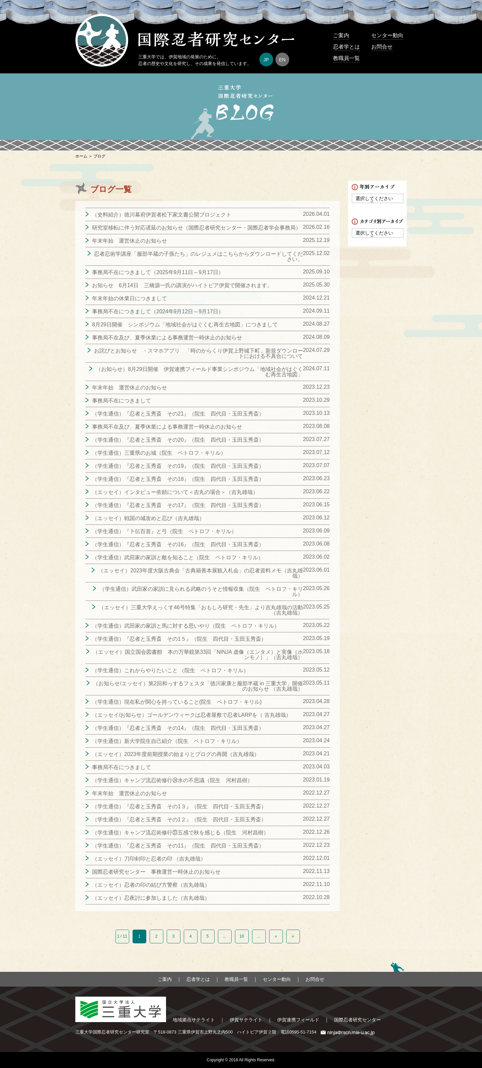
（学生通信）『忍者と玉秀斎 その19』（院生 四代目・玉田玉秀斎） (178, 466)
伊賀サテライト (246, 1019)
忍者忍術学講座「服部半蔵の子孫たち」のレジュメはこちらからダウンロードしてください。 (198, 256)
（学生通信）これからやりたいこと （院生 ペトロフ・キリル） (170, 670)
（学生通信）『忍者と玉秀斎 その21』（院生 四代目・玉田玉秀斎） (178, 414)
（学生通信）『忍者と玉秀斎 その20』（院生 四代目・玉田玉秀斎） (178, 440)
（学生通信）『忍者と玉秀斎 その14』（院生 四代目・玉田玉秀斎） (178, 728)
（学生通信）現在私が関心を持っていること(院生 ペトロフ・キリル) (177, 702)
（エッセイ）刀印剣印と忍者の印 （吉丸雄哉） (149, 859)
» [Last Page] (293, 936)
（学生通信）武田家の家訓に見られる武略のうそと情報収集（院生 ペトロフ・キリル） (201, 591)
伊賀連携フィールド (298, 1019)
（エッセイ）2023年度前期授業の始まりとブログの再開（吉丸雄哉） (175, 754)
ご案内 (341, 35)
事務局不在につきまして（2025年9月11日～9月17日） (158, 272)
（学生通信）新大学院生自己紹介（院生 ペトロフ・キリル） (167, 741)
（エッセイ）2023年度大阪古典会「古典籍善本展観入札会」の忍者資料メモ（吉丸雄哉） (200, 573)
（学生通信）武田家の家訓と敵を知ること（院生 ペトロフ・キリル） (177, 557)
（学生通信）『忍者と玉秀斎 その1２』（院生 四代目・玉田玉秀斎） (179, 819)
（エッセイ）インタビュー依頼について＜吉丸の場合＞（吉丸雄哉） (175, 492)
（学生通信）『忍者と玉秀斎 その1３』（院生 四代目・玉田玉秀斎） (179, 806)
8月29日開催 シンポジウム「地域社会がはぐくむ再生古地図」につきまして (185, 324)
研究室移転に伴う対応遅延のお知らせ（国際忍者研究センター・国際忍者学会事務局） (196, 228)
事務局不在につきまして (121, 400)
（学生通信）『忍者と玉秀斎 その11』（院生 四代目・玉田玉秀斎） (178, 846)
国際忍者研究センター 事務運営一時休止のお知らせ (156, 872)
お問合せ (382, 47)
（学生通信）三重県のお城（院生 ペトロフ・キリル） (159, 453)
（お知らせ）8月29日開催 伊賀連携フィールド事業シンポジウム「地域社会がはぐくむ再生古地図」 (199, 371)
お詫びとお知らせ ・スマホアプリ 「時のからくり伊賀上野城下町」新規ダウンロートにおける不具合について (198, 353)
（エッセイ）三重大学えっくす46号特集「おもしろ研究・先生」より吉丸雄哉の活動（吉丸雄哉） (201, 610)
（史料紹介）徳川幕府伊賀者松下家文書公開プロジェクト (161, 214)
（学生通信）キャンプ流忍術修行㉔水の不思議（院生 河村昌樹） (172, 780)
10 (241, 936)
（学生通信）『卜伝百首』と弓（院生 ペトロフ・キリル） (164, 531)
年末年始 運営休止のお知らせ (129, 241)
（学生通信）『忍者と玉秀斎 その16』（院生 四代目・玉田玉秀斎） (178, 544)
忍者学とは (346, 47)
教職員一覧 (346, 58)
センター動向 (387, 35)
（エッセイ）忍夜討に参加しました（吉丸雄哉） (151, 898)
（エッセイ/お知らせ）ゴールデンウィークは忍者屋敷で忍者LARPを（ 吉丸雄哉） (191, 715)
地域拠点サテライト (194, 1019)
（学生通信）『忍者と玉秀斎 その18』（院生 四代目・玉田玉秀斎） (178, 479)
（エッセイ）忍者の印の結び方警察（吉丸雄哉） (151, 885)
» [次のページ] (276, 936)
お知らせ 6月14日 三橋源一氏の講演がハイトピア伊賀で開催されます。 (182, 285)
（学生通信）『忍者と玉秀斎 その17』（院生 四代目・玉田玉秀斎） (178, 505)
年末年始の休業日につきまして (129, 298)
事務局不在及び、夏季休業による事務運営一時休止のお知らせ (167, 337)
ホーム (81, 156)
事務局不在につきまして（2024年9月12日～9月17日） (158, 311)
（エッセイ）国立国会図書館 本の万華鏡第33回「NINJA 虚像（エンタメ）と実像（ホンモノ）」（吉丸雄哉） (198, 654)
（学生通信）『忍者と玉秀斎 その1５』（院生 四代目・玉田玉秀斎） (179, 639)
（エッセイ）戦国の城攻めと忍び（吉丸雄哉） (148, 518)
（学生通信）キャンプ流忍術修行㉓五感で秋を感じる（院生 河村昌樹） (180, 832)
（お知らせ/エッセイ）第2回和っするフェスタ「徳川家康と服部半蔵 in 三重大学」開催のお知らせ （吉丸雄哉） (198, 686)
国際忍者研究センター (357, 1019)
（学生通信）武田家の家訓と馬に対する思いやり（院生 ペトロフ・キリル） (185, 626)
